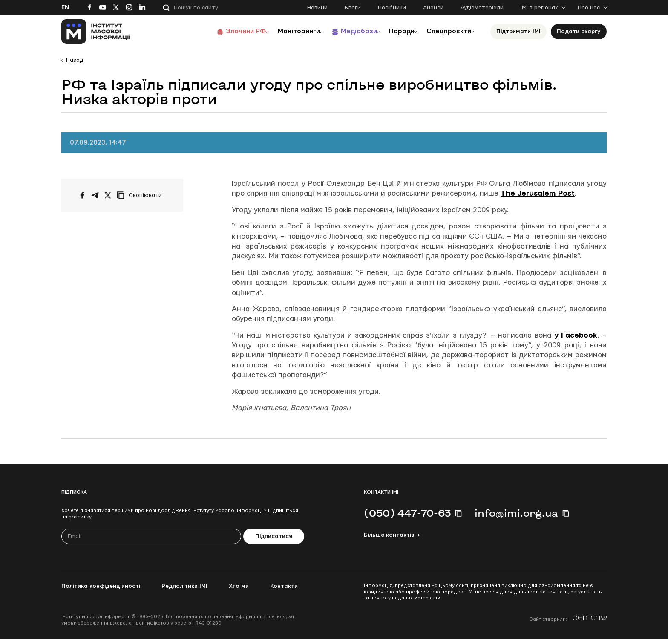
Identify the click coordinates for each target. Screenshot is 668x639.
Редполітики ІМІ (184, 586)
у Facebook (576, 335)
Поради (394, 31)
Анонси (433, 8)
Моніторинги (283, 31)
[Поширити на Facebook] (82, 195)
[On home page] (96, 31)
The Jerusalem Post (538, 193)
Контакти (284, 586)
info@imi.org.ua (516, 513)
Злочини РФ (225, 31)
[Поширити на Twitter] (108, 195)
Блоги (353, 8)
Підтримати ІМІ (518, 32)
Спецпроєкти (446, 31)
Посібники (392, 8)
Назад (74, 60)
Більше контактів (389, 535)
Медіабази (346, 31)
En (65, 7)
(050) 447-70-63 (407, 513)
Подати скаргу (579, 32)
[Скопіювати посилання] (141, 195)
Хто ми (239, 586)
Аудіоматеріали (482, 8)
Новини (317, 8)
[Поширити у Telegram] (95, 195)
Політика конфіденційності (100, 586)
